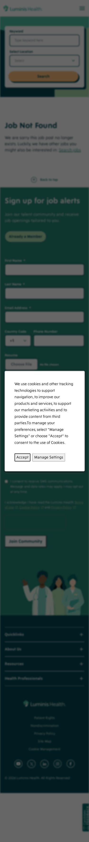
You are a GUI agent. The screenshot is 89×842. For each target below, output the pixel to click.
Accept (22, 457)
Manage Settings (48, 457)
